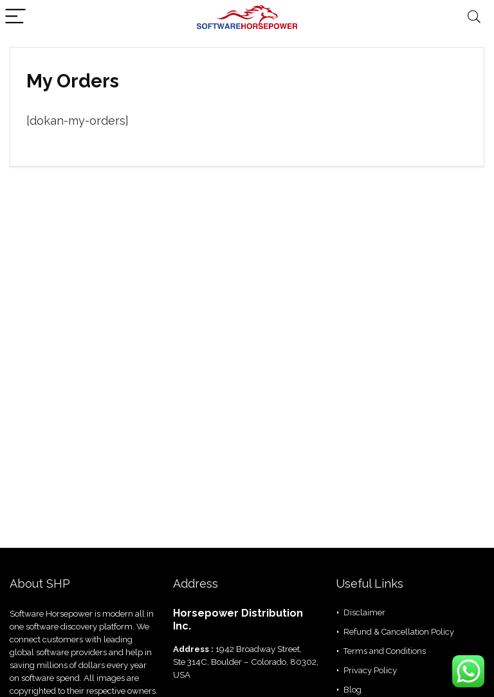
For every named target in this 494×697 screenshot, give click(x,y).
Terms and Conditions (384, 651)
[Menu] (15, 17)
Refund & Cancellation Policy (398, 632)
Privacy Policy (370, 670)
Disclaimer (364, 612)
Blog (352, 689)
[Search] (474, 17)
